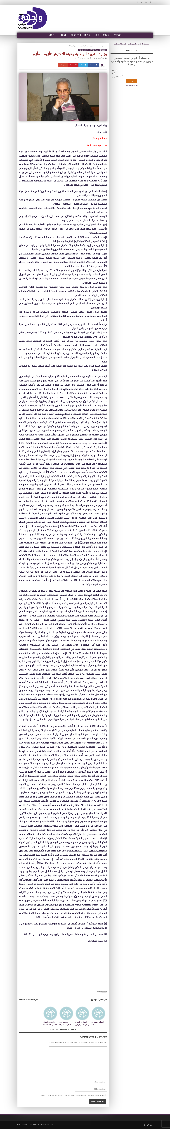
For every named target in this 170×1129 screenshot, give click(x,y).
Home (95, 46)
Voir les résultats (132, 85)
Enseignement (102, 46)
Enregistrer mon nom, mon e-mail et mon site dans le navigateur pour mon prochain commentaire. (72, 1095)
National (93, 50)
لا (112, 73)
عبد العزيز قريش (99, 58)
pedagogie (102, 50)
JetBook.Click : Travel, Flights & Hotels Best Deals (131, 44)
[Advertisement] (63, 971)
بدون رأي (116, 76)
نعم (113, 70)
